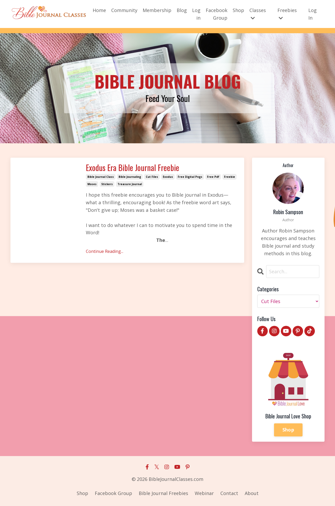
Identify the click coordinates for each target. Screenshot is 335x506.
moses (92, 184)
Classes (257, 13)
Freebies (287, 13)
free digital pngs (190, 177)
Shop (238, 10)
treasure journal (130, 184)
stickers (107, 184)
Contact (229, 493)
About (252, 493)
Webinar (204, 493)
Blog (182, 10)
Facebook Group (216, 14)
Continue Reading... (104, 251)
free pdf (213, 177)
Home (99, 10)
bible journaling (130, 177)
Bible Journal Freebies (163, 493)
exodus (168, 177)
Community (124, 10)
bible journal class (100, 177)
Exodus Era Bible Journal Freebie (134, 168)
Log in (196, 14)
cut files (152, 177)
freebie (229, 177)
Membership (157, 10)
